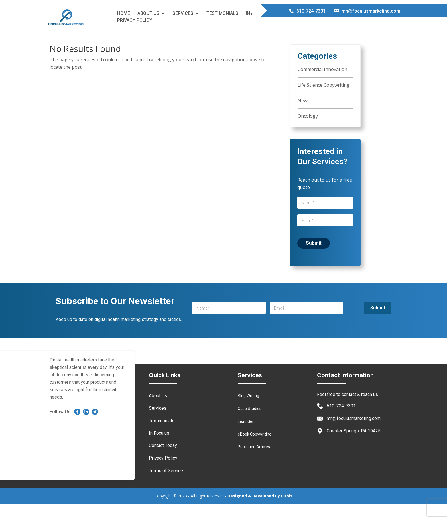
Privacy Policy (134, 36)
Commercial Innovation (322, 85)
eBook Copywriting (254, 450)
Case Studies (249, 424)
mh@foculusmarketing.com (354, 434)
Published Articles (254, 463)
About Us (148, 30)
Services (182, 30)
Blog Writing (248, 412)
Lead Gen (246, 437)
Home (123, 30)
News (304, 117)
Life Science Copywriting (324, 101)
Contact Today (297, 30)
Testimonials (222, 30)
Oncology (308, 132)
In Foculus (259, 30)
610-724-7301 (341, 422)
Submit (313, 259)
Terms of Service (343, 30)
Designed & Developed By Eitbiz (259, 512)
